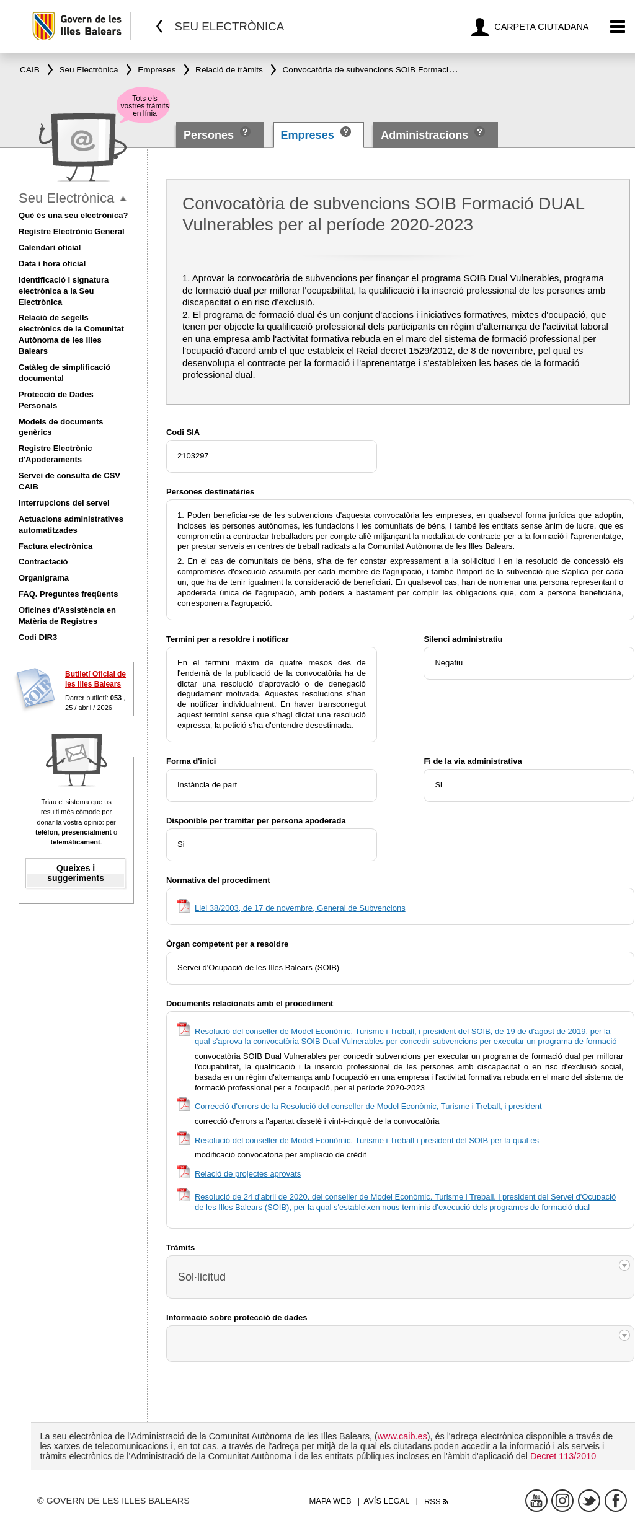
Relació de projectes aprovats (248, 1173)
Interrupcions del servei (64, 502)
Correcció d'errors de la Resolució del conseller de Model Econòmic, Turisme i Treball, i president (368, 1106)
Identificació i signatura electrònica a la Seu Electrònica (64, 291)
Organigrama (44, 577)
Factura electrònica (55, 546)
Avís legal (387, 1501)
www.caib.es (402, 1436)
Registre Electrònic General (72, 231)
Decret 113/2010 (563, 1456)
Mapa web (330, 1501)
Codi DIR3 (38, 637)
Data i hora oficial (52, 263)
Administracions (424, 135)
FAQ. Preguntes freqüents (68, 594)
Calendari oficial (50, 247)
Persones (210, 135)
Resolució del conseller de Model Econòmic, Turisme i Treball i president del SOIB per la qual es (367, 1140)
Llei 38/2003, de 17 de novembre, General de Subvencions (300, 908)
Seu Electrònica (66, 198)
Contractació (43, 561)
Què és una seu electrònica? (73, 215)
